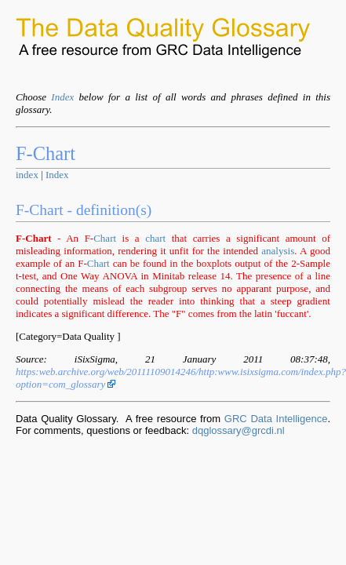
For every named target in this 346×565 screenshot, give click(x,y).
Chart (104, 238)
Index (62, 97)
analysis (277, 251)
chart (155, 238)
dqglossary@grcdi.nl (238, 430)
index (27, 174)
